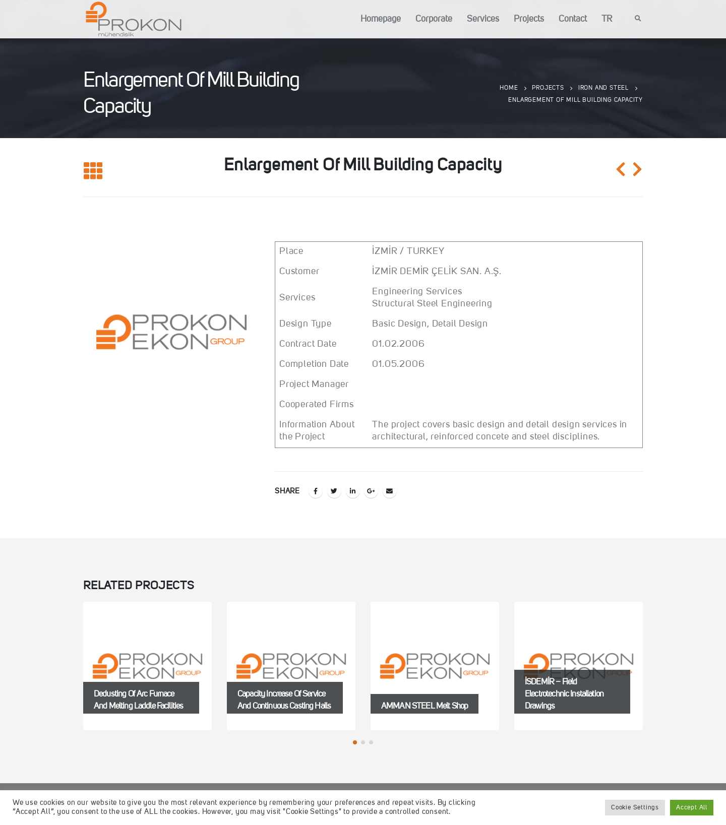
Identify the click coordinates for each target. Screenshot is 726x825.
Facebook (316, 491)
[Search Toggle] (638, 19)
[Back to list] (93, 171)
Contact (573, 19)
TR (606, 19)
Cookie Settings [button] (635, 807)
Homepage (380, 19)
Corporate (433, 19)
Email (390, 491)
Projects (529, 19)
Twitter (334, 491)
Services (483, 19)
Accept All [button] (691, 807)
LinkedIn (353, 491)
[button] (355, 742)
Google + (371, 491)
